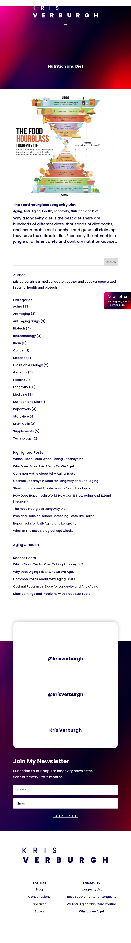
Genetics (20, 372)
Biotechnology (24, 336)
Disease (19, 358)
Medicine (20, 394)
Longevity (61, 211)
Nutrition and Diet (85, 211)
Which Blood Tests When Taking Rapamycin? (48, 459)
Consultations (39, 896)
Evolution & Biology (28, 365)
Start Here (21, 416)
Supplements (23, 431)
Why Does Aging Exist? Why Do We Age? (44, 466)
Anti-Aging (32, 211)
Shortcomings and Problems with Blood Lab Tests (51, 488)
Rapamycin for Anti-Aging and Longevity (44, 523)
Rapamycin (22, 409)
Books (39, 911)
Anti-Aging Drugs (26, 321)
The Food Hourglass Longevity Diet (44, 204)
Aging (17, 211)
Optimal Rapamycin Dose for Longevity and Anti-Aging (55, 481)
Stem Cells (21, 424)
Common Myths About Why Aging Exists (44, 473)
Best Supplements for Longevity (91, 896)
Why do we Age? (91, 911)
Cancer (19, 350)
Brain (17, 343)
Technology (22, 438)
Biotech (19, 328)
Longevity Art (91, 889)
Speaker (39, 904)
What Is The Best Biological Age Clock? (43, 531)
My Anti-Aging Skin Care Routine (91, 904)
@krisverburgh (65, 659)
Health (47, 211)
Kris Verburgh (65, 730)
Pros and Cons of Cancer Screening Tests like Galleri (54, 516)
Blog (39, 889)
